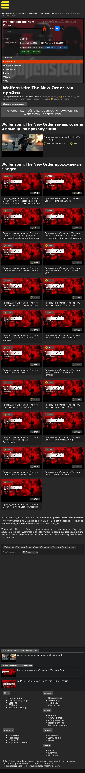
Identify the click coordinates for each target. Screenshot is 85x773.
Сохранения (54, 710)
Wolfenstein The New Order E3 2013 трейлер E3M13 (44, 686)
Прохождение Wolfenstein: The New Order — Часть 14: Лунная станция (21, 270)
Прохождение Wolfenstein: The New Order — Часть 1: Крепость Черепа (21, 507)
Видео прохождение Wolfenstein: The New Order (43, 675)
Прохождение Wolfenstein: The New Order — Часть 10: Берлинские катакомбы (21, 339)
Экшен (23, 39)
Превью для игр (56, 728)
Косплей (52, 758)
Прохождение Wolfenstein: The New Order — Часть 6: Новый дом (21, 407)
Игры (21, 13)
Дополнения (54, 743)
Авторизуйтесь (14, 109)
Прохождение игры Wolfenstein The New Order (62, 137)
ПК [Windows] (47, 43)
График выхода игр (18, 705)
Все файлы (53, 740)
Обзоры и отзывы (12, 64)
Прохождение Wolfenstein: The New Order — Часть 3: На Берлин (21, 475)
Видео (6, 72)
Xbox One (24, 50)
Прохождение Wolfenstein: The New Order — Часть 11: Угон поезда (63, 305)
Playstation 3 (25, 47)
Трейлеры (14, 743)
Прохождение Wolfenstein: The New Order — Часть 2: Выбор (63, 475)
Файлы (6, 76)
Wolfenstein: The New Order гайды (19, 552)
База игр (13, 708)
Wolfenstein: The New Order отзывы (51, 552)
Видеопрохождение (18, 747)
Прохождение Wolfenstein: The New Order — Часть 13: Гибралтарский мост (63, 272)
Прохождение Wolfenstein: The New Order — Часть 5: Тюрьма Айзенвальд (21, 441)
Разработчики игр (18, 712)
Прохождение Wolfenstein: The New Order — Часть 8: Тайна (21, 373)
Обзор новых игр (56, 725)
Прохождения (55, 703)
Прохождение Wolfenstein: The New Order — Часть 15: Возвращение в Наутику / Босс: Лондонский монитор (21, 236)
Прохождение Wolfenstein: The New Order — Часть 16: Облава (63, 198)
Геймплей (13, 745)
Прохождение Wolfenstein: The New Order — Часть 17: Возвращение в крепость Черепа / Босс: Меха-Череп (21, 200)
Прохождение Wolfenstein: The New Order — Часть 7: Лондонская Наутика (63, 374)
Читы (5, 79)
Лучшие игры (15, 703)
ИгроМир (53, 760)
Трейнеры (53, 708)
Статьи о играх (55, 723)
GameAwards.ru (9, 13)
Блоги (51, 755)
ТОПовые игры (29, 557)
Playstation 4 (49, 47)
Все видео (14, 740)
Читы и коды (54, 705)
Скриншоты (9, 68)
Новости (7, 56)
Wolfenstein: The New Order (40, 13)
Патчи (51, 745)
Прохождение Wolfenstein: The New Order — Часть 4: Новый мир (63, 440)
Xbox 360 (24, 43)
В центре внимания (58, 730)
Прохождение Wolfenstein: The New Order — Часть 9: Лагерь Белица (63, 338)
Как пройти (9, 60)
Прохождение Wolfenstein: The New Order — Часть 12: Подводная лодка (21, 305)
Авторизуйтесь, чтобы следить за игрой (59, 22)
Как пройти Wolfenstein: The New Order (20, 655)
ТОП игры (13, 710)
